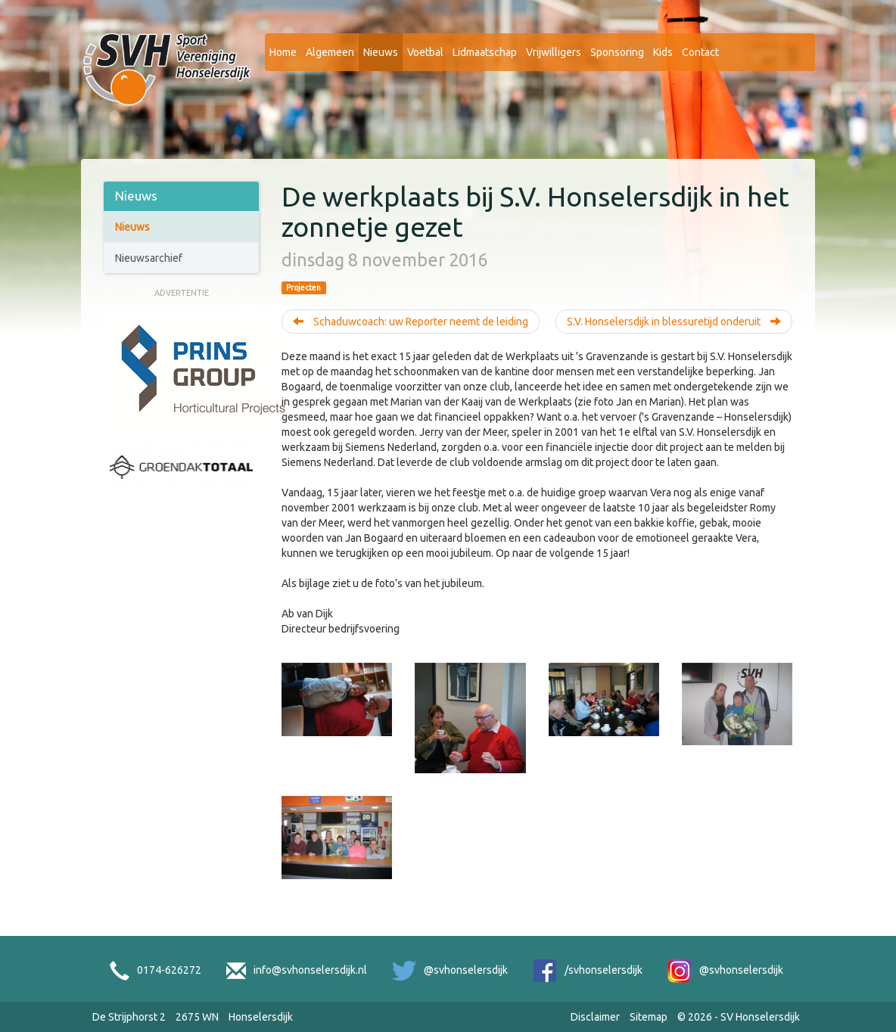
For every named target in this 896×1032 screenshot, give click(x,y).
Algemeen (330, 52)
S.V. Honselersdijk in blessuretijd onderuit (674, 322)
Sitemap (648, 1017)
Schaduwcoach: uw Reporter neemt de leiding (410, 322)
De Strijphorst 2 (129, 1017)
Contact (700, 52)
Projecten (303, 287)
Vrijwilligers (553, 52)
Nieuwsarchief (148, 258)
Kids (663, 52)
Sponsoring (617, 52)
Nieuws (380, 52)
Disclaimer (595, 1017)
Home (283, 52)
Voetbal (425, 52)
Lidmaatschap (485, 52)
